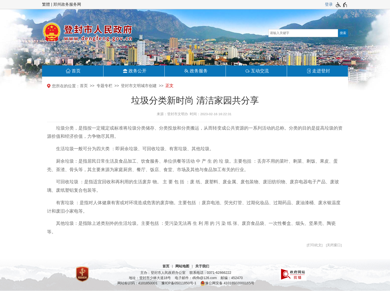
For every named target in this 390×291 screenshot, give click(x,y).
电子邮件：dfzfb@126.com (196, 278)
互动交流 (260, 70)
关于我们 (202, 266)
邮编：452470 (232, 278)
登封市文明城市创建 (139, 86)
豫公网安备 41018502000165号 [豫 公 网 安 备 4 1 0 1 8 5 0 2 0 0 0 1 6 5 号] (227, 283)
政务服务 (199, 70)
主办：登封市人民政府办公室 (163, 273)
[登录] (328, 4)
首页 (76, 70)
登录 (329, 4)
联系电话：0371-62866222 (210, 273)
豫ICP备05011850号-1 (178, 283)
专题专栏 (104, 86)
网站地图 (182, 266)
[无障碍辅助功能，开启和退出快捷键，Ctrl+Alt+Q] (341, 5)
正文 (169, 86)
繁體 (46, 4)
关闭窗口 (334, 245)
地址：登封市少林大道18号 (150, 278)
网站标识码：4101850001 (137, 283)
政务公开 (137, 70)
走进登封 (321, 70)
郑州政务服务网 (67, 4)
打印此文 (315, 245)
